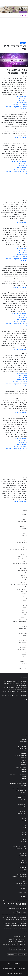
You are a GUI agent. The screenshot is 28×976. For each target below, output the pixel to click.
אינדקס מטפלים (21, 970)
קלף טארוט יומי (23, 101)
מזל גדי (24, 598)
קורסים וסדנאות (22, 647)
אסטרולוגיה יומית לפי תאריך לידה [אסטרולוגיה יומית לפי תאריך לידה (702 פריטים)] (20, 939)
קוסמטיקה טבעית (22, 642)
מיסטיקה (24, 626)
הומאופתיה (23, 545)
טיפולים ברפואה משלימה (21, 565)
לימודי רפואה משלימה (21, 589)
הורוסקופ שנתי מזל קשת (20, 374)
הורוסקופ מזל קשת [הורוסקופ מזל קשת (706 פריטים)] (22, 951)
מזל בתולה (24, 596)
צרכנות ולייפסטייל (22, 640)
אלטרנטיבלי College (21, 524)
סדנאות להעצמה (22, 631)
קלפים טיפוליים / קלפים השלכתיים (19, 652)
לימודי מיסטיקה (23, 582)
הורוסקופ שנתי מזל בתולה (20, 287)
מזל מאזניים (23, 605)
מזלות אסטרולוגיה (22, 619)
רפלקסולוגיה (23, 666)
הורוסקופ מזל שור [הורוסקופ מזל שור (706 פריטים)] (14, 951)
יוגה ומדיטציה (23, 568)
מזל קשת (24, 612)
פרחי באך (24, 635)
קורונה (24, 645)
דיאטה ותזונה (23, 538)
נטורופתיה (16, 966)
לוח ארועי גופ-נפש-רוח (21, 572)
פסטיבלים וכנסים (22, 633)
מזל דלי (24, 600)
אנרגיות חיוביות (23, 526)
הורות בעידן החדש (22, 556)
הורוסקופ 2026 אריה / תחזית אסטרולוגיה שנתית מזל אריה (14, 695)
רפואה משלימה (23, 661)
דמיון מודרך (23, 540)
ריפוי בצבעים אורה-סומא (21, 659)
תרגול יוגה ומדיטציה (22, 668)
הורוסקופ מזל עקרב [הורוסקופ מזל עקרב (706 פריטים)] (13, 949)
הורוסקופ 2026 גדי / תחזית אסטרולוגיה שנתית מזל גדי (15, 928)
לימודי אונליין (23, 577)
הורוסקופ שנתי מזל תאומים (19, 161)
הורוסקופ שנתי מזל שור (20, 137)
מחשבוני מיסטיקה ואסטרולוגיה (19, 621)
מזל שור (24, 614)
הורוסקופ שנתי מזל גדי (21, 412)
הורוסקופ (24, 547)
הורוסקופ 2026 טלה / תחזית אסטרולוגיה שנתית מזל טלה (14, 681)
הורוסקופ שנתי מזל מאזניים (19, 313)
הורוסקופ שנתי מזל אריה (20, 248)
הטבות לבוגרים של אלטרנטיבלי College (18, 559)
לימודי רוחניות (23, 586)
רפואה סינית (23, 663)
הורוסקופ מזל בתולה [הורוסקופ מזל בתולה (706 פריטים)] (22, 944)
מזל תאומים (23, 617)
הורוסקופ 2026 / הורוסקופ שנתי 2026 (18, 549)
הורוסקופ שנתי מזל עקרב (20, 349)
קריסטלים (24, 654)
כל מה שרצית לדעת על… (21, 570)
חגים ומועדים (23, 561)
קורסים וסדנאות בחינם (21, 649)
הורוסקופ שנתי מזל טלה (20, 96)
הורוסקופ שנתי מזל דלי (21, 438)
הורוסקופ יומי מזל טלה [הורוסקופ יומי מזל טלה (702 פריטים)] (22, 941)
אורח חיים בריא (23, 517)
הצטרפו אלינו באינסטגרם (20, 105)
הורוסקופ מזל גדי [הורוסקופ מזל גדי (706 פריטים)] (14, 944)
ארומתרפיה (23, 533)
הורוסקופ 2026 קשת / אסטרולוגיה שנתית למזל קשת (15, 925)
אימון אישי (24, 519)
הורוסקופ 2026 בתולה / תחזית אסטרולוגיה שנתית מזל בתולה (13, 917)
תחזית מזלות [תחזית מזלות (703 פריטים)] (24, 957)
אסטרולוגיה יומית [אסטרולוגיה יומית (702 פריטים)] (17, 936)
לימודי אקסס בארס (22, 579)
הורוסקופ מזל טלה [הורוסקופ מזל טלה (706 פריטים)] (23, 946)
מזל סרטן (24, 607)
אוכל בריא (24, 514)
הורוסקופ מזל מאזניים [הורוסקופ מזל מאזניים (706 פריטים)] (13, 946)
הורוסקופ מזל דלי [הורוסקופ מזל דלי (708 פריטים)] (6, 944)
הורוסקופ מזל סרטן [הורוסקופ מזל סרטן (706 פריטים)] (22, 949)
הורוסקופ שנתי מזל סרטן (20, 222)
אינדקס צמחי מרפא (22, 521)
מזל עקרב (24, 610)
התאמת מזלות (23, 98)
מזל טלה (24, 603)
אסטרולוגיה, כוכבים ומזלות (20, 531)
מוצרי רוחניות (23, 591)
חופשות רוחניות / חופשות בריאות (19, 563)
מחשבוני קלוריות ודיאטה (21, 624)
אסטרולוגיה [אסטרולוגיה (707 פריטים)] (24, 936)
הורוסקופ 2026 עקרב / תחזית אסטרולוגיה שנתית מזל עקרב (14, 923)
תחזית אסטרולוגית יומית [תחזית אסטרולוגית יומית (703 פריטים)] (12, 954)
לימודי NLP (23, 575)
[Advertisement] (14, 717)
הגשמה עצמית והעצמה (21, 542)
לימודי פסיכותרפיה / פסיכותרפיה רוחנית (18, 584)
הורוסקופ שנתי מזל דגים (20, 501)
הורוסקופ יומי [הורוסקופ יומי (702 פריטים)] (9, 939)
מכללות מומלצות (22, 628)
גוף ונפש (24, 535)
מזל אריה (24, 593)
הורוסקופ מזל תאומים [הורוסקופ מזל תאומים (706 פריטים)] (22, 954)
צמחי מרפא (23, 638)
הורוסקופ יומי (23, 43)
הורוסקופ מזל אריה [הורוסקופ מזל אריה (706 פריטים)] (12, 941)
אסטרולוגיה (23, 528)
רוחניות (24, 656)
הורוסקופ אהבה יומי (21, 103)
